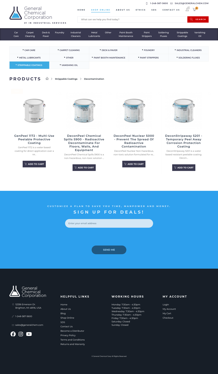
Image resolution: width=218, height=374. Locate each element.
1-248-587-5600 (157, 3)
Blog (63, 312)
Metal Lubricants (94, 34)
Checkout (168, 317)
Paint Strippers (147, 34)
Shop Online (100, 10)
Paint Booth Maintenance (126, 34)
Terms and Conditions (72, 339)
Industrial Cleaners (76, 34)
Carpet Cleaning (30, 34)
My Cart (167, 312)
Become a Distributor (72, 330)
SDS (62, 321)
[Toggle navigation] (2, 27)
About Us (123, 10)
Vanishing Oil (199, 34)
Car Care (16, 34)
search (198, 19)
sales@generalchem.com (190, 3)
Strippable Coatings (182, 34)
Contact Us (171, 10)
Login (166, 304)
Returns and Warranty (72, 343)
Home (81, 10)
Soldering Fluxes (163, 34)
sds (154, 10)
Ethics (141, 10)
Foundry (59, 32)
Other (108, 32)
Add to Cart (34, 163)
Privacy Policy (67, 334)
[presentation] (109, 236)
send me (109, 249)
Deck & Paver (46, 34)
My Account (169, 308)
